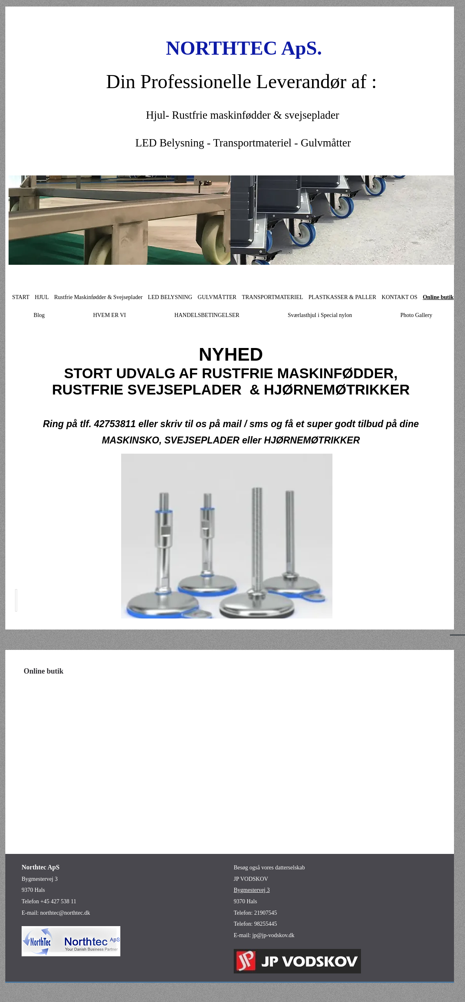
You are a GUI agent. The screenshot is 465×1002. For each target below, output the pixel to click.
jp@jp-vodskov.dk (273, 935)
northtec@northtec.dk (65, 913)
